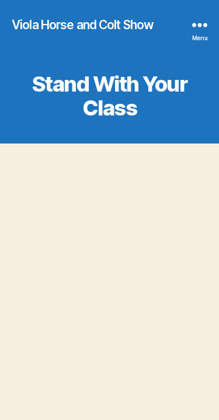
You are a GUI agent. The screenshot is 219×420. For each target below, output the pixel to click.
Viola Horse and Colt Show (83, 25)
